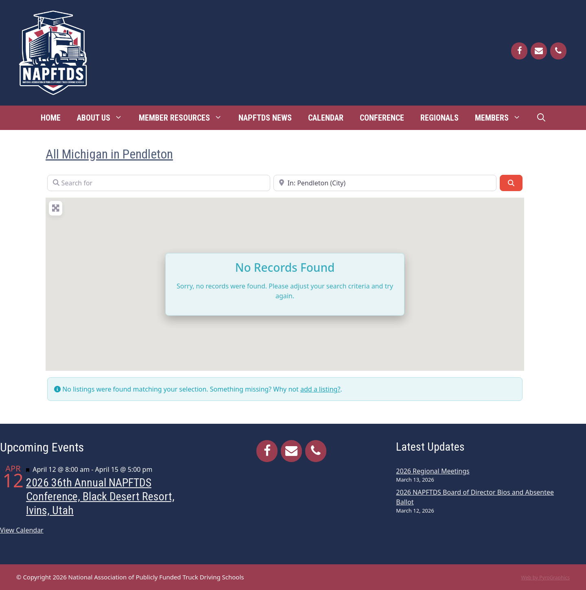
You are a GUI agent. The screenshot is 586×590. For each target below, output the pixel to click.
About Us (104, 118)
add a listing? (320, 389)
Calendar (325, 118)
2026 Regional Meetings (432, 471)
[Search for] (158, 183)
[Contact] (539, 50)
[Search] (511, 183)
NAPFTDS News (265, 118)
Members (502, 118)
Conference (382, 118)
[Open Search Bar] (541, 118)
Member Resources (184, 118)
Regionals (439, 118)
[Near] (384, 183)
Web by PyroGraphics (545, 577)
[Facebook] (519, 50)
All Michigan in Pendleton (109, 154)
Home (51, 118)
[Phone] (558, 50)
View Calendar (22, 530)
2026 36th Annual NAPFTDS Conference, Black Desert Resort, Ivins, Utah (100, 496)
